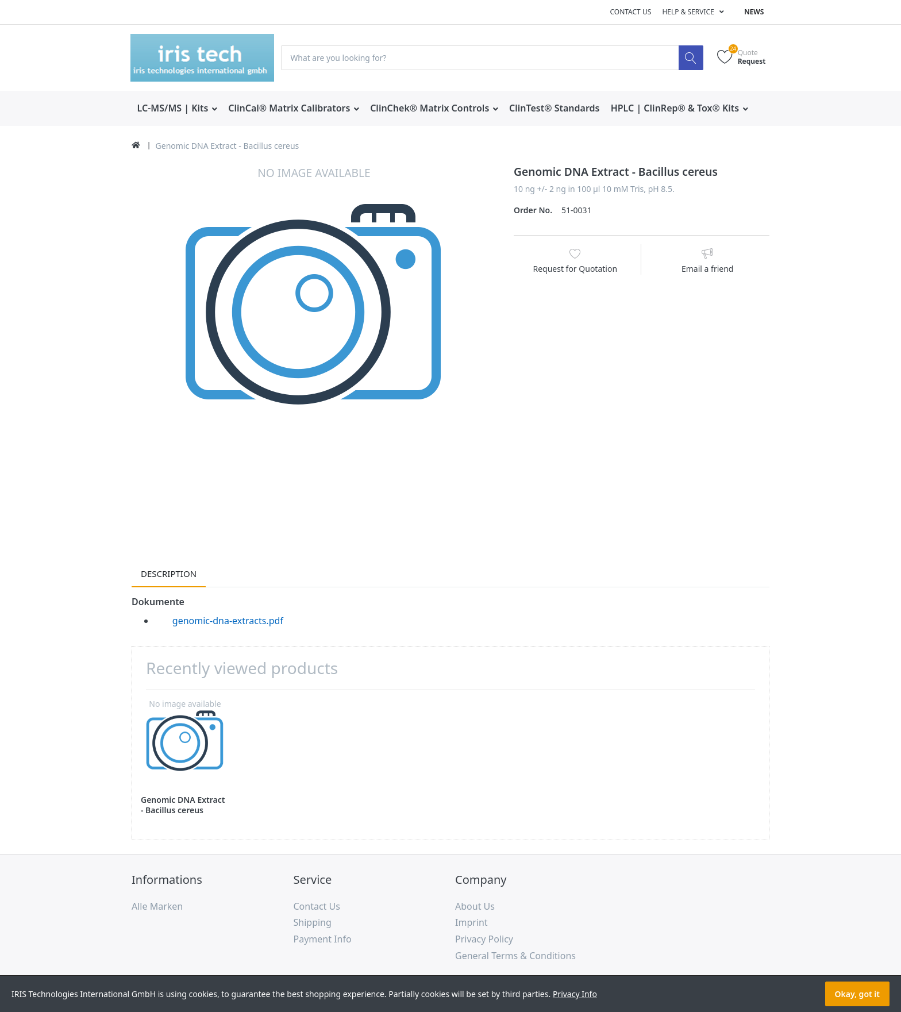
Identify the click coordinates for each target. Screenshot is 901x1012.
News (754, 12)
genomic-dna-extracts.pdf (227, 620)
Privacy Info (575, 993)
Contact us (630, 12)
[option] (314, 347)
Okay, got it (857, 993)
